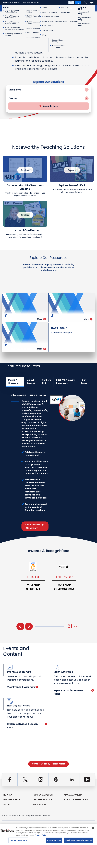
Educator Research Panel (77, 799)
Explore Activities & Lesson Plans (74, 692)
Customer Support (11, 799)
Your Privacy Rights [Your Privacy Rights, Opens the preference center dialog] (18, 840)
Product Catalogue (62, 332)
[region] (48, 834)
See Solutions (48, 106)
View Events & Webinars (22, 687)
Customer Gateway (30, 2)
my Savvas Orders (73, 795)
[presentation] (20, 626)
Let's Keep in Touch (42, 799)
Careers (6, 804)
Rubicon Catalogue (11, 2)
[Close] (93, 828)
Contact (86, 8)
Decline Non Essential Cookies (78, 840)
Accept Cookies (54, 840)
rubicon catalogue (43, 795)
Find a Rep (7, 795)
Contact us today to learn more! (48, 763)
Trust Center (39, 804)
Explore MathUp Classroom (34, 526)
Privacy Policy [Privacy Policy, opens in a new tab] (41, 835)
